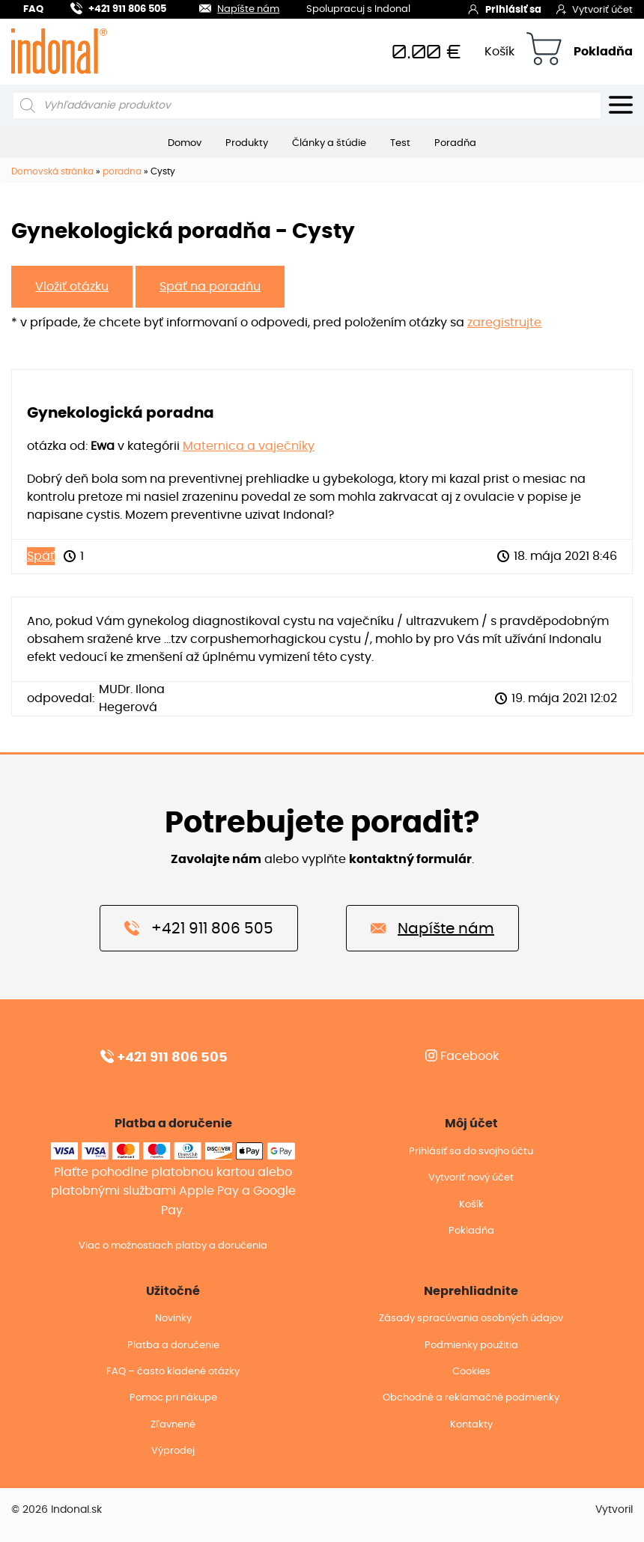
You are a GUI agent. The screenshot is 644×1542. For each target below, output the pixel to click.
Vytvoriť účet (594, 9)
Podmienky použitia (471, 1345)
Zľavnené (173, 1425)
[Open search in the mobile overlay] (307, 106)
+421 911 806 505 (118, 7)
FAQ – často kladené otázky (173, 1372)
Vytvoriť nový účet (471, 1178)
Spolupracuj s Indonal (358, 10)
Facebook (462, 1056)
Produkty (246, 143)
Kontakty (471, 1425)
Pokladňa (603, 52)
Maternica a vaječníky (249, 446)
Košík (499, 52)
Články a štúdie (329, 143)
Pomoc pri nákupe (173, 1398)
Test (400, 143)
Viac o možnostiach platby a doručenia (173, 1246)
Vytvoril (614, 1510)
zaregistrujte (504, 323)
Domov (184, 143)
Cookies (471, 1372)
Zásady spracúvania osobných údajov (471, 1318)
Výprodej (173, 1451)
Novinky (173, 1318)
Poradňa (455, 143)
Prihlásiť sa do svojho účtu (471, 1151)
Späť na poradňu (210, 287)
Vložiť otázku (72, 287)
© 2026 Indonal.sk (56, 1510)
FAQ (33, 9)
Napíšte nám (230, 7)
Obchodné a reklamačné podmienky (471, 1398)
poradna (122, 171)
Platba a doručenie (173, 1345)
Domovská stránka (52, 171)
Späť (41, 556)
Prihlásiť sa (504, 9)
